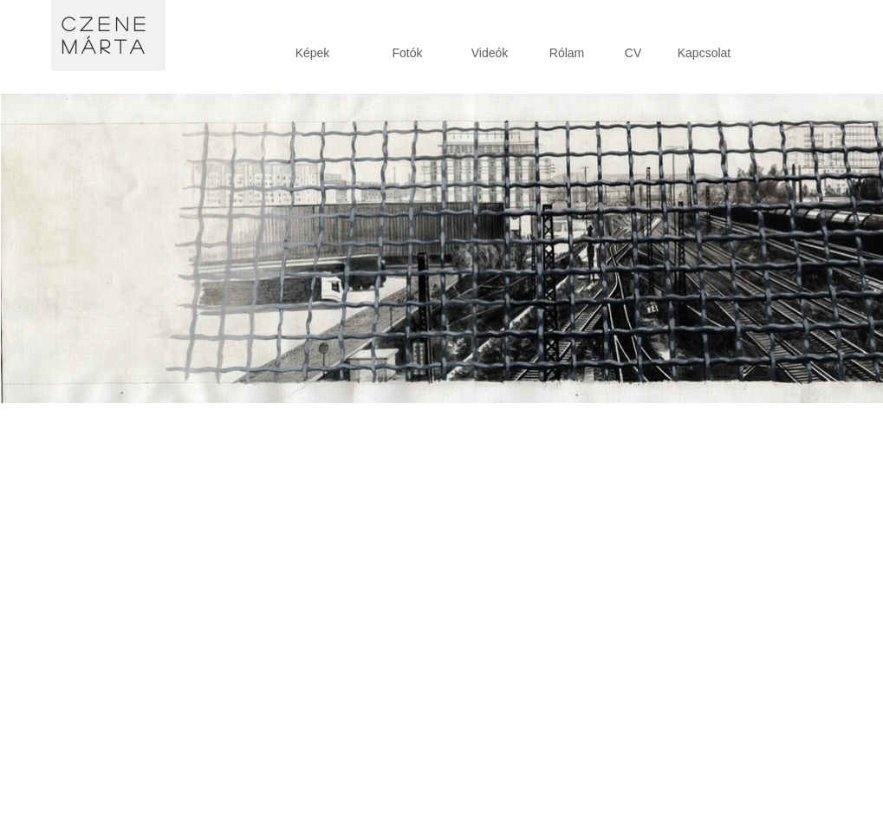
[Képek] (313, 53)
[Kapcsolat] (704, 53)
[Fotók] (407, 53)
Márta (105, 45)
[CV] (633, 53)
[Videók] (490, 53)
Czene (106, 23)
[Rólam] (567, 53)
